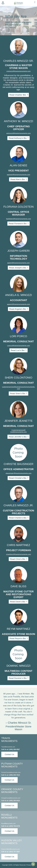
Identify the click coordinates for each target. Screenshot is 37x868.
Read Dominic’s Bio (18, 678)
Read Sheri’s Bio (17, 393)
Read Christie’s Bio (17, 478)
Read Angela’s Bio (17, 309)
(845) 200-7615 (14, 775)
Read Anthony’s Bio (18, 138)
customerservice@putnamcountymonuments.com (18, 388)
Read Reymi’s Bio (18, 638)
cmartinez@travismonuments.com (18, 554)
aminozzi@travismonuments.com (18, 133)
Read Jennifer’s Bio (18, 437)
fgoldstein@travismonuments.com (18, 219)
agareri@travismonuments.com (18, 304)
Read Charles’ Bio (17, 95)
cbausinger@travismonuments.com (18, 473)
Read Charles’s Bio (17, 518)
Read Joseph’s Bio (17, 268)
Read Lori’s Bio (18, 350)
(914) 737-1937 (14, 851)
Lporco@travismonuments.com (18, 345)
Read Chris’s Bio (17, 559)
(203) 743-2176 (14, 826)
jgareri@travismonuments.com (18, 263)
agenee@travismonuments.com (18, 174)
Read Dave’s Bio (17, 601)
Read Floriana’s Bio (18, 223)
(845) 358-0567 (14, 749)
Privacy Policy (30, 865)
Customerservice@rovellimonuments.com (18, 431)
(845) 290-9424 (14, 800)
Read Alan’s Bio (17, 179)
